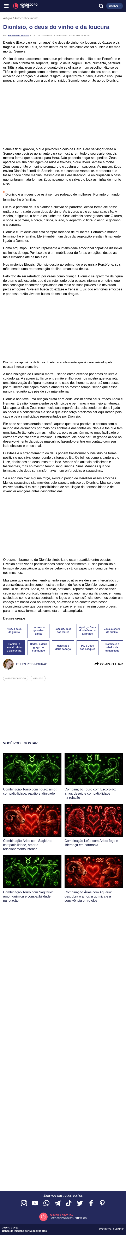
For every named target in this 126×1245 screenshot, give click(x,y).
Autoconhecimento (26, 18)
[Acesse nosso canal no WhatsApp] (46, 1203)
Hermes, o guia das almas (38, 630)
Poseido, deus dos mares (63, 631)
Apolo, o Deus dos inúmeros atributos (87, 630)
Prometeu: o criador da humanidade (112, 647)
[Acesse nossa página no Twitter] (79, 1203)
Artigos (7, 18)
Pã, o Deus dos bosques (87, 647)
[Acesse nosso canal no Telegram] (57, 1203)
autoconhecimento (15, 678)
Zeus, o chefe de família (112, 631)
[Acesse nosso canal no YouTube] (35, 1203)
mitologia (38, 678)
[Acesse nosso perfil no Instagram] (24, 1203)
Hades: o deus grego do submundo (38, 647)
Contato (105, 1229)
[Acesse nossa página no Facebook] (91, 1203)
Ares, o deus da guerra (14, 631)
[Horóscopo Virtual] (35, 6)
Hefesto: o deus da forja (63, 647)
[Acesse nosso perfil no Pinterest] (102, 1203)
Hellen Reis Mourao (18, 35)
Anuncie (118, 1229)
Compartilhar (108, 664)
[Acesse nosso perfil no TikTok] (68, 1203)
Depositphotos (38, 1230)
